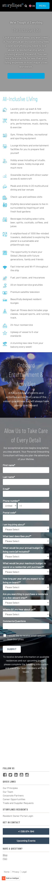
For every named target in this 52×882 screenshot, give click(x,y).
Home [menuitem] (6, 871)
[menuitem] (5, 775)
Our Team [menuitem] (8, 791)
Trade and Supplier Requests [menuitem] (18, 802)
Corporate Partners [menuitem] (13, 795)
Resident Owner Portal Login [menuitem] (18, 815)
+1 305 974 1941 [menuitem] (26, 831)
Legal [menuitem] (23, 871)
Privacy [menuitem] (15, 871)
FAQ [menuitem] (5, 858)
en (33, 6)
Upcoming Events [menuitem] (26, 840)
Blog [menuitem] (5, 854)
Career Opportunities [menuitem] (14, 799)
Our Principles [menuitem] (10, 787)
